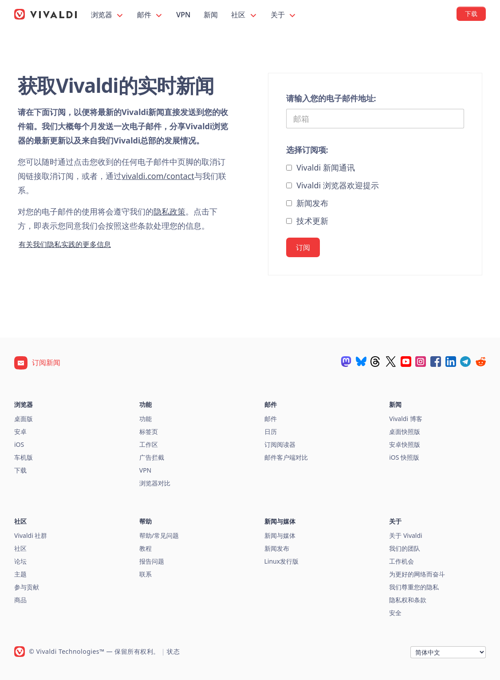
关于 (284, 15)
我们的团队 (404, 548)
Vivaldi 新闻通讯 (320, 167)
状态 (173, 651)
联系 (145, 574)
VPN (183, 15)
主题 (20, 574)
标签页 (148, 431)
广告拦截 (151, 457)
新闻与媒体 (279, 535)
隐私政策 (169, 211)
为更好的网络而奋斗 (417, 574)
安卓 (20, 431)
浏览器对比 (154, 483)
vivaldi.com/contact (158, 176)
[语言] (448, 652)
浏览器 (107, 15)
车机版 (23, 457)
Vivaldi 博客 (405, 418)
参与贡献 (26, 587)
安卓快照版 (404, 444)
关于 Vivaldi (405, 535)
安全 (395, 612)
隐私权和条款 (407, 600)
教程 (145, 548)
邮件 (150, 15)
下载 (20, 470)
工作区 (148, 444)
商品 (20, 600)
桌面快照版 (404, 431)
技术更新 (307, 220)
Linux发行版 (281, 561)
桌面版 (23, 418)
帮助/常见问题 (159, 535)
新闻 (211, 15)
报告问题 (151, 561)
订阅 (303, 247)
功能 (145, 418)
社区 (244, 15)
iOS (19, 444)
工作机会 (401, 561)
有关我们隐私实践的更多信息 (65, 244)
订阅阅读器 (279, 444)
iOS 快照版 (404, 457)
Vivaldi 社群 (30, 535)
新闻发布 (307, 203)
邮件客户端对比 (286, 457)
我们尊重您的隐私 (414, 587)
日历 (270, 431)
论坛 (20, 561)
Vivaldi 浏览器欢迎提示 (332, 185)
